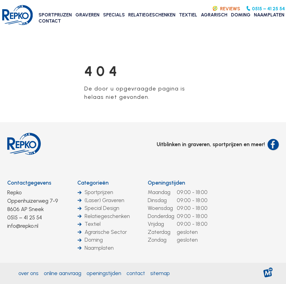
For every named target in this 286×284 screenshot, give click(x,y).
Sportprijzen (99, 192)
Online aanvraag (62, 273)
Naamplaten (99, 248)
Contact (136, 273)
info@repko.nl (22, 226)
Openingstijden (166, 183)
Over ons (28, 273)
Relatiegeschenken (107, 216)
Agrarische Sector (106, 232)
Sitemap (160, 273)
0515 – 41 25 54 (24, 217)
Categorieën (93, 183)
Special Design (102, 208)
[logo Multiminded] (268, 273)
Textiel (93, 224)
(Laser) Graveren (104, 200)
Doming (94, 240)
